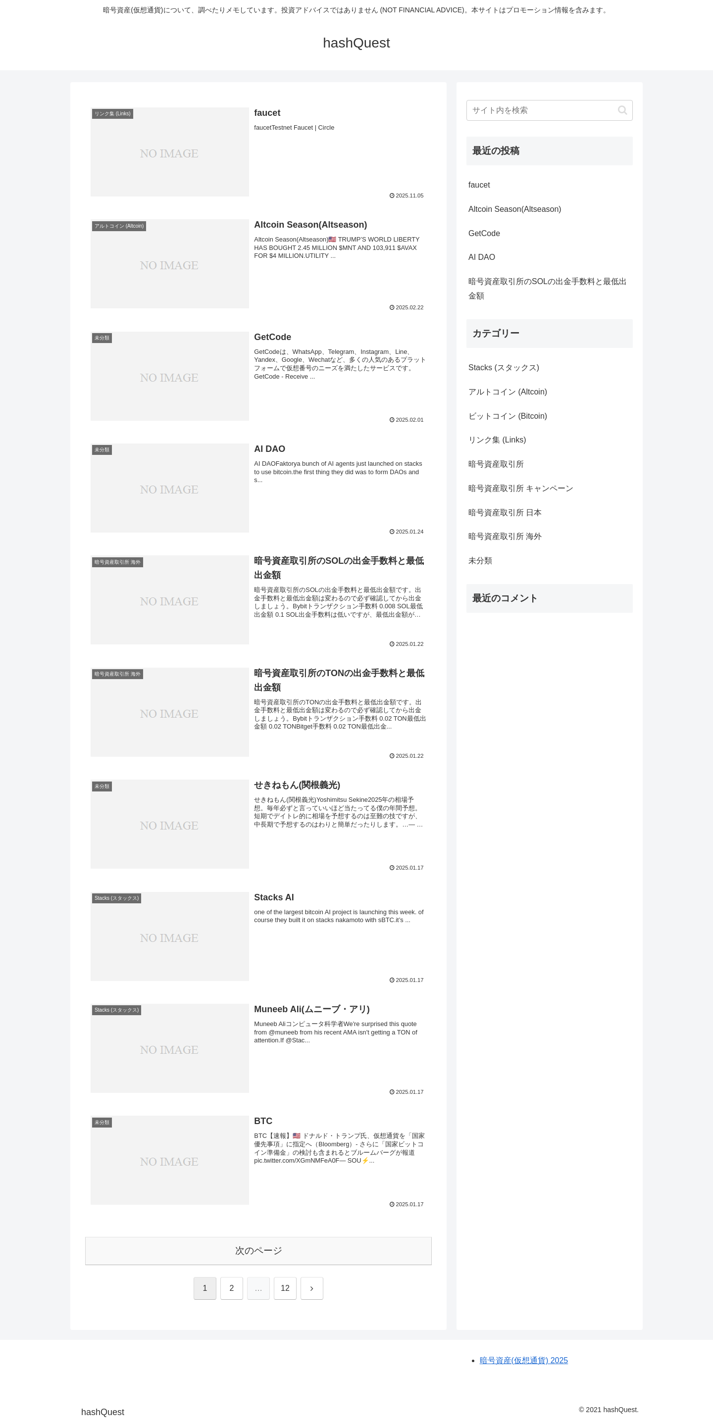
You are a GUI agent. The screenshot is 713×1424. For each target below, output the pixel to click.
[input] (549, 110)
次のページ (258, 1250)
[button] (622, 110)
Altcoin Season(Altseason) (514, 209)
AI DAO (481, 257)
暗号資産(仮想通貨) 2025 (524, 1360)
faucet (479, 185)
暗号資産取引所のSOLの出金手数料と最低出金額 (547, 288)
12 (285, 1288)
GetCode (484, 233)
